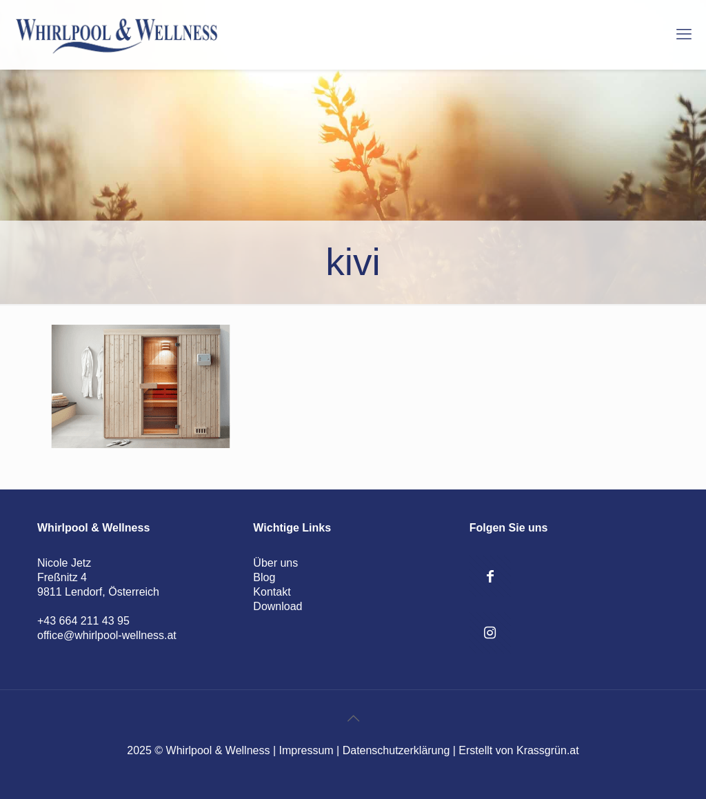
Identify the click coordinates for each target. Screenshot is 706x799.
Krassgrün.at (547, 750)
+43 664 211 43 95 (83, 621)
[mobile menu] (684, 34)
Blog (264, 577)
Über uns (275, 563)
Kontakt (271, 592)
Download (277, 606)
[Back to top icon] (353, 718)
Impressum (306, 750)
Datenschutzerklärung (396, 750)
